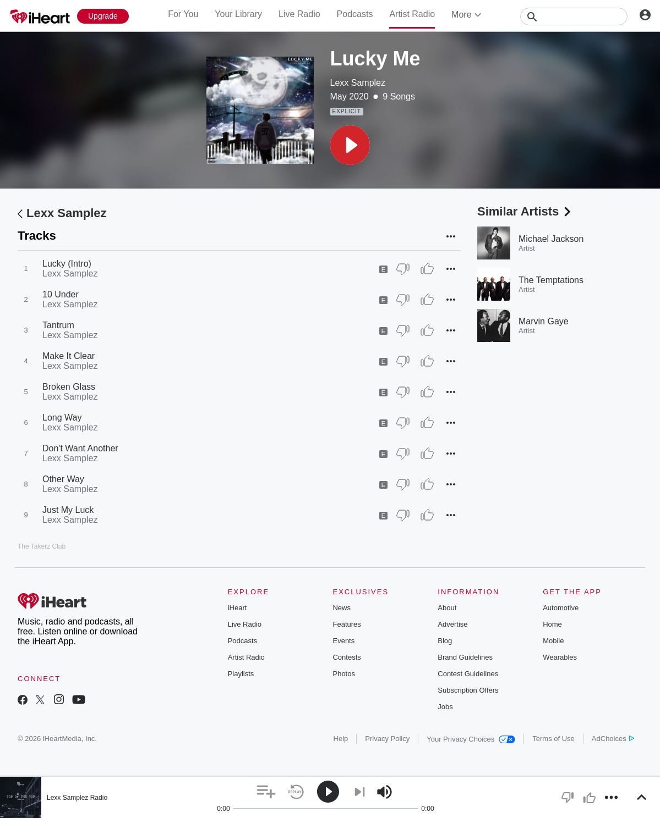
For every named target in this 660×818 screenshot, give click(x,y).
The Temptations (551, 280)
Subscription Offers (468, 690)
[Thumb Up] (427, 269)
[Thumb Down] (403, 269)
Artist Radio (412, 14)
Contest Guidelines (468, 674)
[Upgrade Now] (103, 16)
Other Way (63, 479)
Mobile (553, 641)
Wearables (560, 657)
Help (341, 738)
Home (552, 624)
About (447, 608)
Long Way (61, 417)
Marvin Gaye (544, 321)
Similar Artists (525, 211)
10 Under (60, 294)
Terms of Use (553, 738)
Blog (445, 641)
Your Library (238, 14)
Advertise (452, 624)
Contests (346, 657)
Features (346, 624)
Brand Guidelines (465, 657)
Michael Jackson (551, 239)
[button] (350, 145)
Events (343, 641)
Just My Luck (68, 510)
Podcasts (355, 14)
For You (183, 14)
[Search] (574, 16)
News (341, 608)
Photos (343, 674)
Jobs (445, 707)
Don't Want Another (80, 448)
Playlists (241, 674)
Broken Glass (68, 386)
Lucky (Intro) (66, 263)
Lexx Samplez (358, 82)
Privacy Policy (387, 738)
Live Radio (299, 14)
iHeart (237, 608)
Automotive (561, 608)
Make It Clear (68, 356)
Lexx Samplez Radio (77, 798)
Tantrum (58, 325)
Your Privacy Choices (471, 739)
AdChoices (613, 738)
